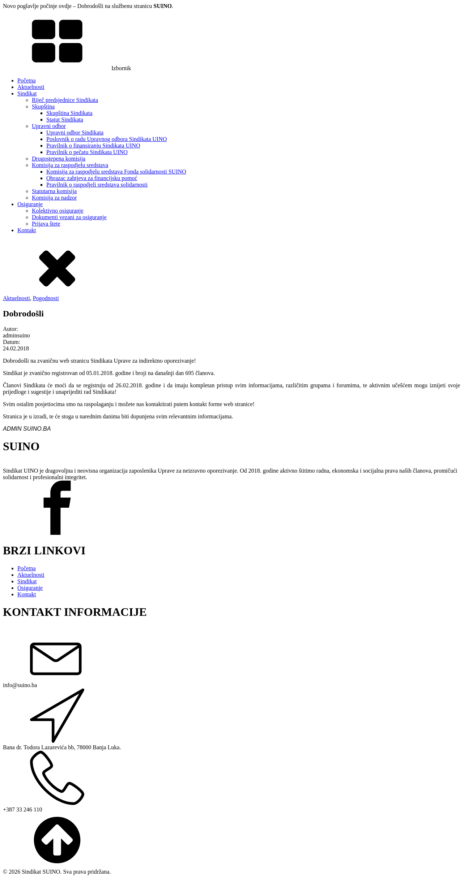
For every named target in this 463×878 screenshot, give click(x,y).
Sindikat (27, 93)
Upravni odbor (49, 126)
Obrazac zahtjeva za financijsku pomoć (91, 178)
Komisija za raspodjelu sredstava (70, 165)
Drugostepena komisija (58, 158)
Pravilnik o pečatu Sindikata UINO (87, 152)
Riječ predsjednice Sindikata (65, 100)
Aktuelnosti (30, 87)
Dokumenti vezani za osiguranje (69, 217)
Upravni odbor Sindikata (74, 132)
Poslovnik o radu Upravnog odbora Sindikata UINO (106, 139)
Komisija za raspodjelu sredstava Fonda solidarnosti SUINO (116, 172)
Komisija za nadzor (54, 198)
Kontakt (26, 230)
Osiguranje (30, 204)
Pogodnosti (46, 298)
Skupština (43, 106)
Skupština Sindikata (69, 113)
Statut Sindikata (64, 119)
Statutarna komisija (54, 191)
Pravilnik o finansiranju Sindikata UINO (93, 145)
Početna (26, 80)
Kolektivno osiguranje (58, 211)
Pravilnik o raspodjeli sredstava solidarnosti (97, 185)
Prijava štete (46, 224)
